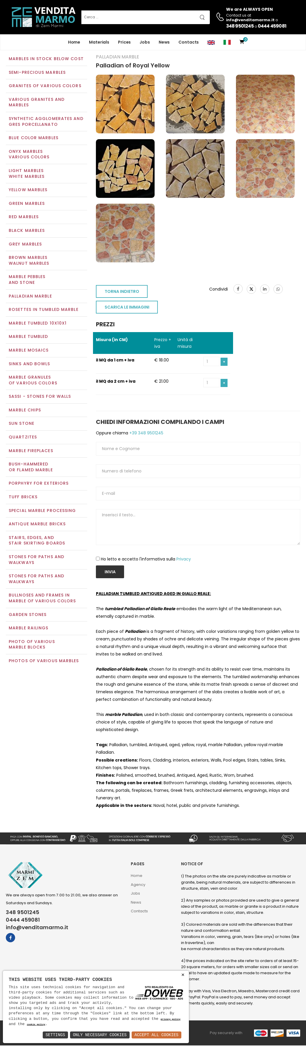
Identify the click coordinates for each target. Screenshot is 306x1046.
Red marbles (24, 218)
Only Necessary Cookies (100, 1035)
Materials (99, 42)
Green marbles (27, 204)
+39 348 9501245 (145, 433)
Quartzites (23, 437)
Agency (138, 885)
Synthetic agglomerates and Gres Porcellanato (46, 122)
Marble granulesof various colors (33, 380)
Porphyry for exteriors (39, 484)
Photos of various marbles (44, 661)
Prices (124, 42)
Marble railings (29, 629)
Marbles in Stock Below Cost (46, 59)
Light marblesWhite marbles (26, 174)
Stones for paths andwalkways (36, 579)
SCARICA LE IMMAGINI (127, 308)
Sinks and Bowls (29, 364)
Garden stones (27, 615)
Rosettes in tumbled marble (43, 310)
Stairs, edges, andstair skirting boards (37, 541)
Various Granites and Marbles (37, 103)
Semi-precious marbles (37, 73)
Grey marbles (25, 245)
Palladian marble (30, 297)
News (164, 42)
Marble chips (25, 410)
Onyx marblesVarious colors (29, 155)
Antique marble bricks (37, 525)
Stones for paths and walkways (36, 560)
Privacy (183, 560)
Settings (55, 1035)
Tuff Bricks (23, 497)
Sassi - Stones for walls (40, 397)
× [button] (183, 975)
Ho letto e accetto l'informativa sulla (146, 560)
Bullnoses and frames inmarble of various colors (42, 599)
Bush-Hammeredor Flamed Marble (31, 468)
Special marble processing (42, 511)
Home (74, 42)
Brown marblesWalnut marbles (29, 261)
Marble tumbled (28, 337)
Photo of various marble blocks (32, 645)
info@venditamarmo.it (37, 928)
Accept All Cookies (156, 1035)
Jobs (144, 42)
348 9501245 (240, 26)
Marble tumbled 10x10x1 (38, 324)
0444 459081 (272, 26)
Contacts (188, 42)
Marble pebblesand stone (27, 280)
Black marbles (27, 231)
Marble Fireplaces (31, 451)
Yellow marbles (28, 191)
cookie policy (36, 1024)
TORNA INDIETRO (122, 292)
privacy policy (170, 1019)
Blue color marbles (33, 139)
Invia (110, 572)
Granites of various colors (45, 86)
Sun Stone (21, 424)
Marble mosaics (29, 351)
